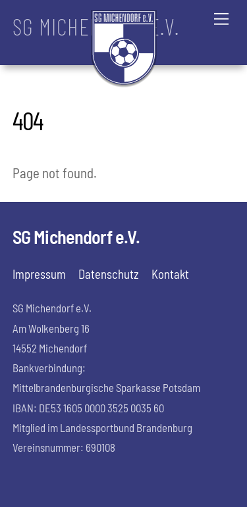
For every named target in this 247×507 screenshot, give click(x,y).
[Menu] (221, 18)
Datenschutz (108, 273)
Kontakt (170, 273)
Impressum (39, 273)
